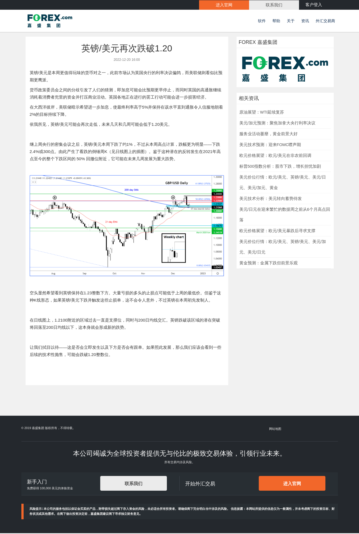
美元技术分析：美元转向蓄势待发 (270, 199)
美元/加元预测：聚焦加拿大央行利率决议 (277, 124)
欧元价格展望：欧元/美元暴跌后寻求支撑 (277, 231)
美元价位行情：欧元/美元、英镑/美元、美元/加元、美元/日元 (282, 247)
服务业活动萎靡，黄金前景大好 (268, 134)
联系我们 (133, 484)
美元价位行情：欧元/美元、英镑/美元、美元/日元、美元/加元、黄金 (282, 183)
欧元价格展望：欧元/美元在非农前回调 (275, 156)
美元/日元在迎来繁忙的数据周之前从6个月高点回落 (284, 215)
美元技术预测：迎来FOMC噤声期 (270, 145)
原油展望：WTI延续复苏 (261, 113)
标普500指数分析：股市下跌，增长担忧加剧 (280, 167)
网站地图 (275, 429)
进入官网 (292, 484)
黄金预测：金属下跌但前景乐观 (268, 264)
